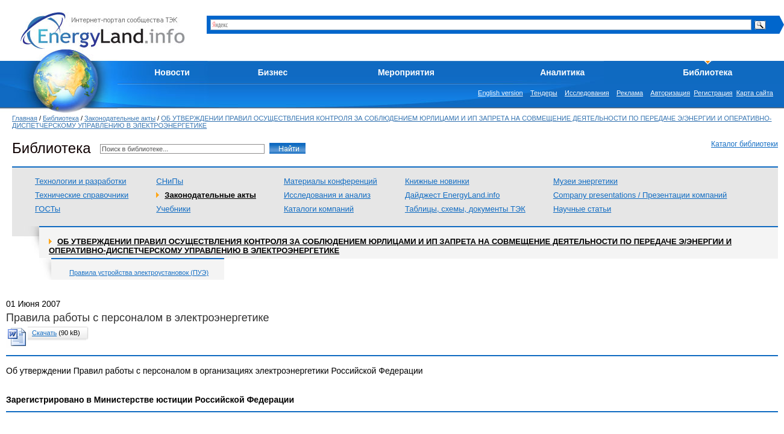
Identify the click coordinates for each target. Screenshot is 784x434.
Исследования (587, 92)
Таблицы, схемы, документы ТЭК (465, 208)
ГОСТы (47, 208)
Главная (24, 118)
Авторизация (670, 92)
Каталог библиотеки (744, 144)
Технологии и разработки (81, 181)
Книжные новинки (437, 181)
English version (500, 92)
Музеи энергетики (585, 181)
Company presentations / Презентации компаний (640, 195)
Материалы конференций (330, 181)
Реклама (629, 92)
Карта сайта (754, 92)
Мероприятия (406, 72)
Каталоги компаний (319, 208)
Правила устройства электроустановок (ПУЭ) (139, 272)
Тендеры (543, 92)
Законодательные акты (119, 118)
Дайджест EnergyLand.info (452, 195)
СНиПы (169, 181)
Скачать (44, 332)
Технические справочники (81, 195)
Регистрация (713, 92)
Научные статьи (582, 208)
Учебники (173, 208)
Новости (172, 72)
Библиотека (707, 72)
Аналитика (562, 72)
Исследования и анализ (327, 195)
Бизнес (272, 72)
